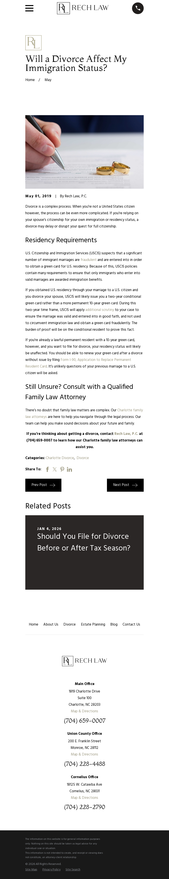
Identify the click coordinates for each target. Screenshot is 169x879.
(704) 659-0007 (84, 721)
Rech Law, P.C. (126, 434)
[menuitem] (31, 869)
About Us (50, 625)
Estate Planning (93, 625)
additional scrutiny (99, 310)
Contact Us (131, 625)
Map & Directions (84, 711)
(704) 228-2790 (84, 807)
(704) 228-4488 (84, 764)
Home (33, 625)
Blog (114, 625)
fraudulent (89, 260)
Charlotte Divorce (60, 458)
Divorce (83, 458)
